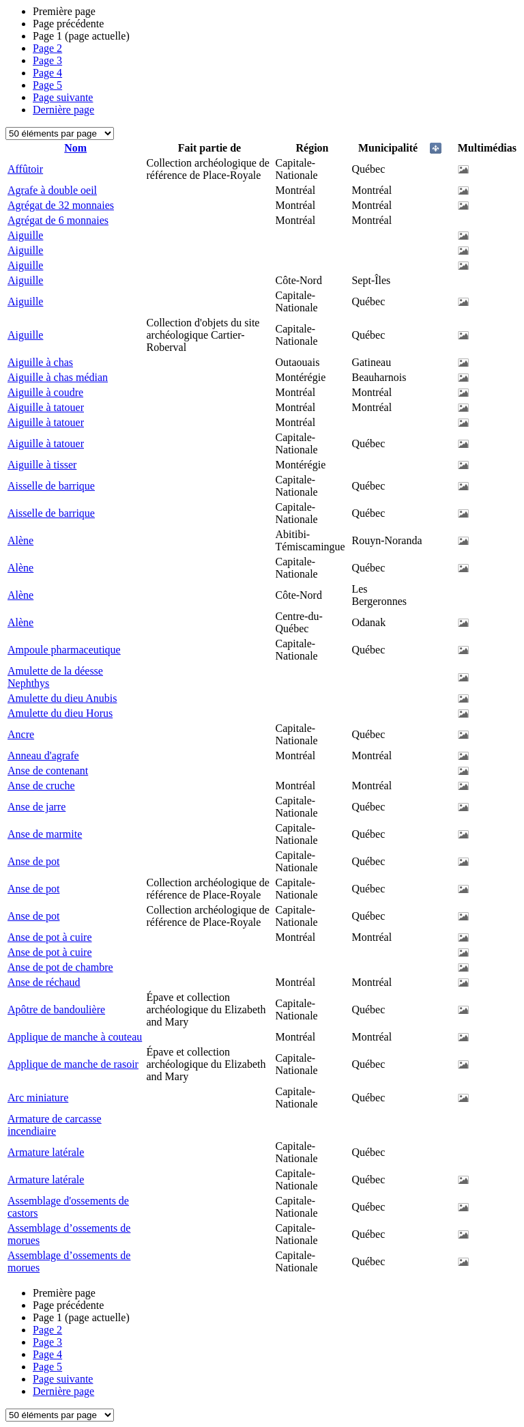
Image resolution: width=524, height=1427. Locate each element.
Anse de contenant (48, 770)
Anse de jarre (37, 807)
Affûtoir (25, 169)
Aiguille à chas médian (58, 377)
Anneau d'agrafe (43, 755)
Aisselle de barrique (51, 486)
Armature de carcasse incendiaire (55, 1125)
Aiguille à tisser (42, 464)
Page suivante (63, 97)
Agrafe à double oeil (52, 190)
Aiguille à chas (40, 362)
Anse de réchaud (44, 982)
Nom (75, 148)
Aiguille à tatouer (46, 407)
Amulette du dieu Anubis (62, 698)
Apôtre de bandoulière (56, 1009)
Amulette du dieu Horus (60, 713)
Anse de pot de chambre (60, 967)
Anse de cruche (41, 785)
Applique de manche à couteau (75, 1037)
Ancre (21, 734)
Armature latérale (46, 1152)
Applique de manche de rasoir (73, 1064)
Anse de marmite (45, 834)
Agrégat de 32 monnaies (61, 205)
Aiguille (25, 235)
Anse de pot (33, 861)
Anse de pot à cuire (50, 937)
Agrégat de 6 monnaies (58, 220)
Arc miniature (38, 1097)
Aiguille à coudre (45, 392)
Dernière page (63, 109)
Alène (20, 540)
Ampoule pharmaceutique (64, 649)
